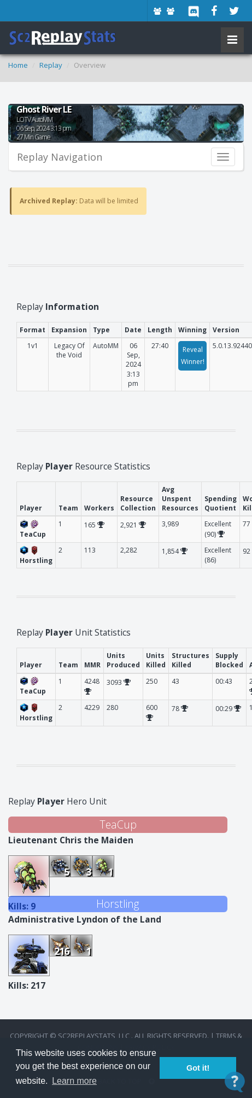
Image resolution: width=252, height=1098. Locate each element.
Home (18, 65)
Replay (50, 65)
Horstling (117, 903)
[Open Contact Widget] (234, 1082)
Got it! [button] (197, 1068)
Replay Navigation (59, 156)
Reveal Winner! (192, 355)
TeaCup (118, 824)
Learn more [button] (74, 1080)
